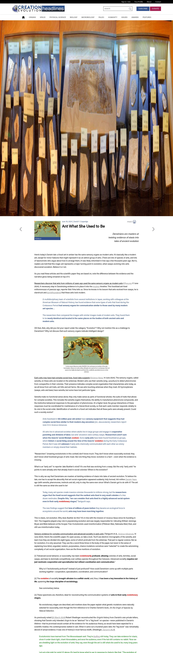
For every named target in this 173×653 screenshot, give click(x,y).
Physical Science (57, 17)
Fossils (38, 239)
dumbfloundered (54, 293)
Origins (32, 17)
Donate (155, 9)
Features (147, 17)
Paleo (101, 17)
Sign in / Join (125, 2)
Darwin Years (131, 480)
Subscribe (143, 9)
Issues (124, 17)
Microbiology (87, 17)
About (149, 2)
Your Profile (138, 2)
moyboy (96, 287)
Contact (158, 2)
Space (42, 17)
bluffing (96, 637)
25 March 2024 (58, 618)
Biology (73, 17)
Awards (135, 17)
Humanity (112, 17)
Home (23, 17)
